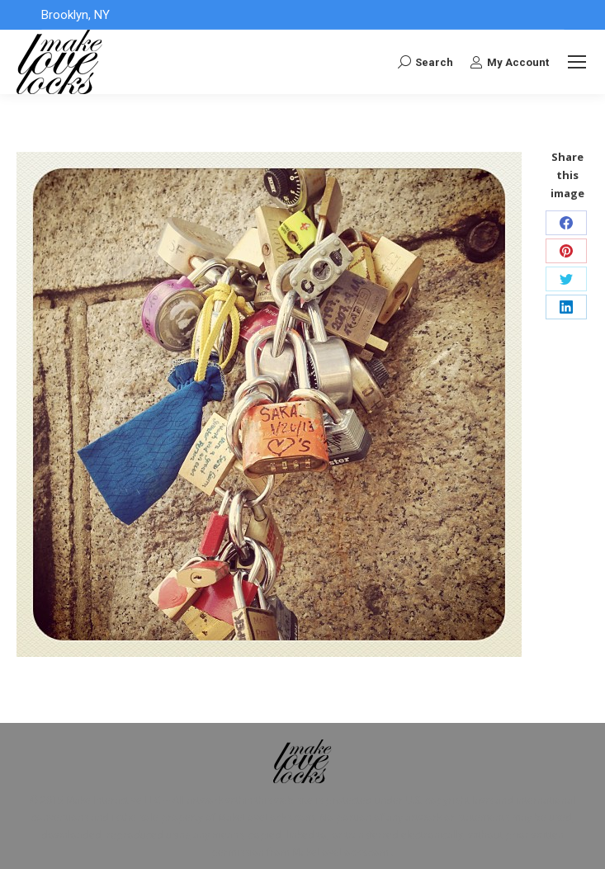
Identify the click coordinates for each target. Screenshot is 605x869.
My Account (509, 61)
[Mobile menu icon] (576, 61)
